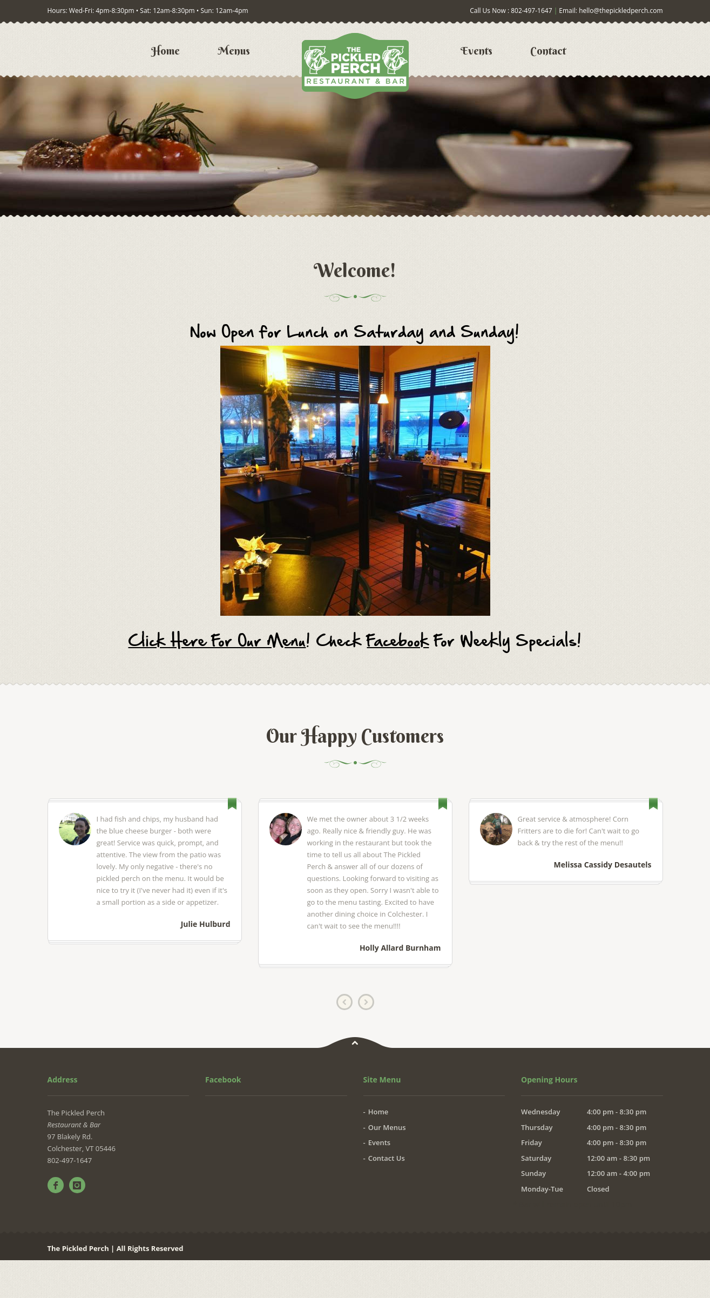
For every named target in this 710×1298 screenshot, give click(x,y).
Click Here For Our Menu (217, 640)
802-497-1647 (531, 10)
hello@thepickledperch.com (620, 10)
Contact (548, 50)
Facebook (398, 640)
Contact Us (386, 1158)
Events (476, 50)
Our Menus (387, 1127)
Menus (234, 50)
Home (165, 50)
